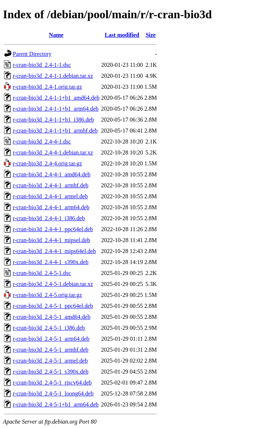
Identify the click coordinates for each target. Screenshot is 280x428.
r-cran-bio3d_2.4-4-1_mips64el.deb (54, 251)
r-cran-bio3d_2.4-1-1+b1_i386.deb (53, 119)
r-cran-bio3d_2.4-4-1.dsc (42, 141)
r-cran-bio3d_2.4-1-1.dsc (42, 65)
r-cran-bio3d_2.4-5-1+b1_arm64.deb (55, 404)
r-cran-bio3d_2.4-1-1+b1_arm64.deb (55, 109)
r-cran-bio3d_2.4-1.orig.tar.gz (47, 87)
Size (150, 35)
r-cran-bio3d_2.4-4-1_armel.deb (50, 196)
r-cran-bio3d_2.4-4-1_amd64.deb (51, 174)
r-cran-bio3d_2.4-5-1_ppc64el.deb (53, 306)
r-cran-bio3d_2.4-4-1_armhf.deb (51, 185)
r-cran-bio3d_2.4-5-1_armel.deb (50, 361)
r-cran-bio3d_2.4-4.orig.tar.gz (47, 163)
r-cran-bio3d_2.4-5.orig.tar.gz (47, 295)
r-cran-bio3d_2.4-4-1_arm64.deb (51, 207)
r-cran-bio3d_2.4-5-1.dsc (42, 273)
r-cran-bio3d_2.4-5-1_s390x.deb (51, 371)
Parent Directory (32, 54)
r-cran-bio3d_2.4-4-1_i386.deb (49, 218)
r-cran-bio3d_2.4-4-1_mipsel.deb (51, 240)
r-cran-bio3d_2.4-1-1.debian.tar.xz (53, 76)
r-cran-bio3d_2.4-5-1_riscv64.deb (52, 382)
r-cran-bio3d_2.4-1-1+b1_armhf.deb (55, 130)
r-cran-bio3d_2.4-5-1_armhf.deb (51, 350)
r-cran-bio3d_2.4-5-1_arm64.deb (51, 339)
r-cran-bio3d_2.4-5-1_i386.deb (49, 328)
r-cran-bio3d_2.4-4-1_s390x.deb (51, 262)
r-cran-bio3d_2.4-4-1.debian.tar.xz (53, 152)
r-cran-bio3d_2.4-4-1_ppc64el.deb (53, 229)
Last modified (122, 35)
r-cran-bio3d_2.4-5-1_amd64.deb (51, 317)
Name (56, 35)
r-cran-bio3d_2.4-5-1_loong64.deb (53, 393)
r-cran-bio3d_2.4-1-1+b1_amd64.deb (56, 98)
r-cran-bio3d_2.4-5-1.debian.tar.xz (53, 284)
